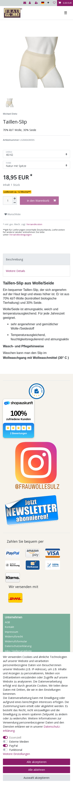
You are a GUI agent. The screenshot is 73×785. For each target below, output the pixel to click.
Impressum (11, 632)
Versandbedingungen (20, 234)
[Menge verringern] (14, 203)
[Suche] (49, 3)
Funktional (15, 750)
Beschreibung (14, 259)
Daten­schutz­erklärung (18, 646)
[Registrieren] (36, 3)
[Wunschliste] (54, 3)
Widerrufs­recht (14, 636)
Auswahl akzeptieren (36, 778)
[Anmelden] (30, 3)
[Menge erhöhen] (14, 198)
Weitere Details (15, 271)
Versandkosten (34, 224)
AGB (7, 622)
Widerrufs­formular (16, 641)
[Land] (43, 3)
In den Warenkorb (41, 200)
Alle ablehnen (36, 770)
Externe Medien (19, 741)
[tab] (36, 259)
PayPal (13, 746)
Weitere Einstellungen (16, 754)
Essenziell (15, 737)
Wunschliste (12, 214)
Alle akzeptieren (37, 762)
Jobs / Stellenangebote (18, 651)
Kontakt (9, 627)
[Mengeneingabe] (7, 200)
